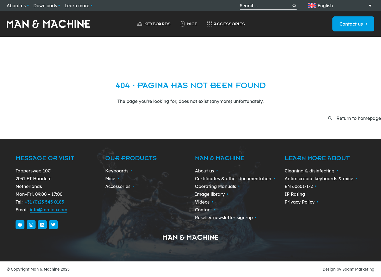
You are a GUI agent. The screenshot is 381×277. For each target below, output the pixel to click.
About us (18, 5)
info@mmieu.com (48, 209)
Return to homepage (359, 118)
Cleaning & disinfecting (311, 171)
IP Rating (297, 194)
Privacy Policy (302, 202)
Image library (212, 194)
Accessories (225, 24)
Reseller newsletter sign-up (226, 217)
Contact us (353, 24)
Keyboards (153, 24)
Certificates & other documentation (235, 178)
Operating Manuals (217, 186)
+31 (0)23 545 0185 (44, 202)
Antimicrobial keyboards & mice (321, 178)
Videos (204, 202)
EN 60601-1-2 (301, 186)
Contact (205, 209)
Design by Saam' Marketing (348, 269)
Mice (188, 24)
